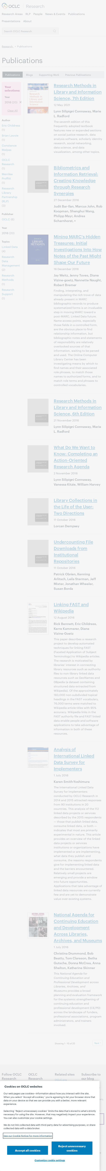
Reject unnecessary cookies (72, 1148)
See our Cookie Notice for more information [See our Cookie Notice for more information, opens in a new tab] (28, 1135)
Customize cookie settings (50, 1160)
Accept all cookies (27, 1150)
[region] (50, 1126)
